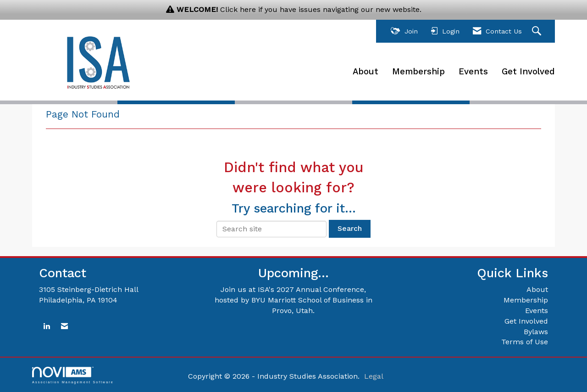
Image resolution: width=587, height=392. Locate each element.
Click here (238, 9)
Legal (373, 376)
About (365, 72)
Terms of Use (524, 341)
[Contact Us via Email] (64, 326)
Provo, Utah (292, 310)
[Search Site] (537, 31)
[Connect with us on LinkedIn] (46, 326)
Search (350, 228)
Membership (418, 72)
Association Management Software (73, 375)
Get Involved (528, 72)
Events (473, 72)
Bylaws (536, 331)
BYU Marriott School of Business (307, 300)
